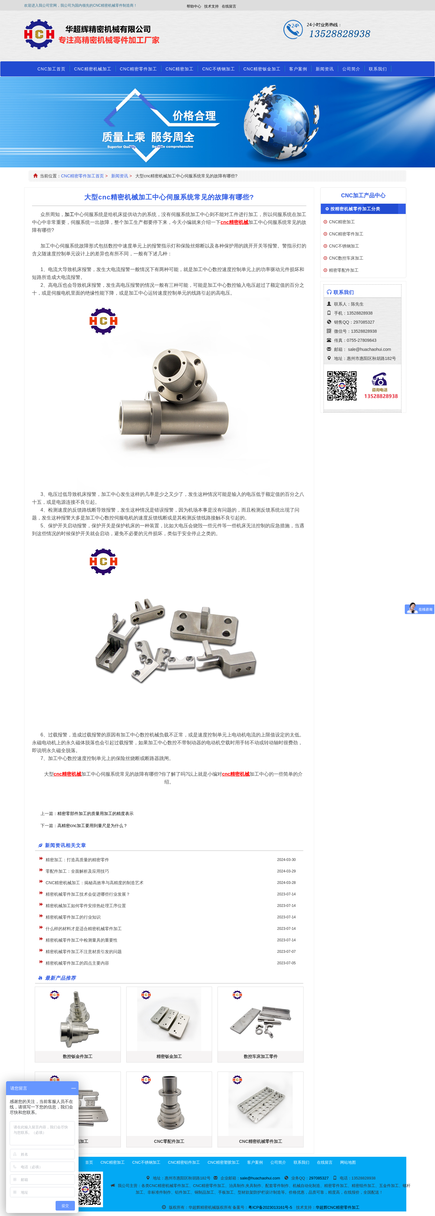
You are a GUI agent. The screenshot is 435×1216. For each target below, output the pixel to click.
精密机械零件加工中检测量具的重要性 (82, 940)
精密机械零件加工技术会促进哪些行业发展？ (88, 894)
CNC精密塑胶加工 (224, 1162)
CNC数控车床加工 (346, 258)
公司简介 (351, 68)
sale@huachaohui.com (369, 349)
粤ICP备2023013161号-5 (270, 1207)
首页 (89, 1162)
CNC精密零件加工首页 (82, 175)
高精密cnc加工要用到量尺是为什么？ (92, 825)
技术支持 (211, 6)
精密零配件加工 (344, 270)
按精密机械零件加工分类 (355, 208)
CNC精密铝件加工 (184, 1162)
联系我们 (378, 68)
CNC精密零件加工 (138, 68)
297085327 (364, 322)
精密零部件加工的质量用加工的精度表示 (95, 813)
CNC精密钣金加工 (262, 68)
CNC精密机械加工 (92, 68)
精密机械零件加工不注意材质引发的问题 (84, 951)
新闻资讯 (325, 68)
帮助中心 (194, 6)
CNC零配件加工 (169, 1141)
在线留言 (229, 6)
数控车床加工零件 (261, 1056)
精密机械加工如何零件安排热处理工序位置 (86, 905)
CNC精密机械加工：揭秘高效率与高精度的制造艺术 (94, 882)
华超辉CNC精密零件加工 (337, 1207)
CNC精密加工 (180, 68)
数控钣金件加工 (77, 1056)
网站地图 (348, 1162)
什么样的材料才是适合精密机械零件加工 (84, 928)
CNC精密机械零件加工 (260, 1141)
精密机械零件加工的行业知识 (73, 917)
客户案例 (298, 68)
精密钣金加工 (169, 1056)
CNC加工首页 (51, 68)
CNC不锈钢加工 (218, 68)
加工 (69, 214)
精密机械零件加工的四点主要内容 (77, 963)
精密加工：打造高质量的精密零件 (77, 859)
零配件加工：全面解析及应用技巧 (77, 871)
